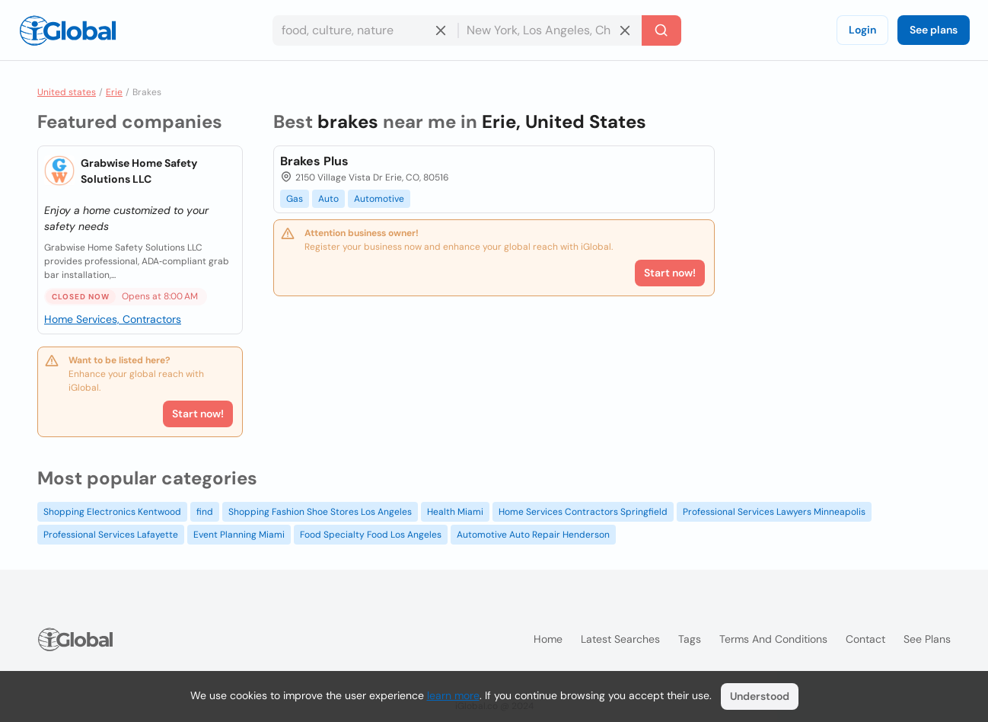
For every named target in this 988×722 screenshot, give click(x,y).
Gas (294, 199)
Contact (865, 639)
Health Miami (455, 512)
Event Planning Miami (239, 535)
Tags (689, 639)
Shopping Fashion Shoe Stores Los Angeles (320, 512)
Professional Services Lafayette (110, 535)
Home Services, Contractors (112, 319)
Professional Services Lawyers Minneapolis (774, 512)
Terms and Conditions (773, 639)
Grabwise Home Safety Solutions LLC (139, 171)
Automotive (379, 199)
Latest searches (620, 639)
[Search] (661, 30)
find (204, 512)
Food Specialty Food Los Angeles (370, 535)
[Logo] (67, 30)
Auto (328, 199)
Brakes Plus (314, 161)
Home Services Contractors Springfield (583, 512)
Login (862, 30)
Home (548, 639)
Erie (114, 92)
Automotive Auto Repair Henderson (533, 535)
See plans (934, 30)
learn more (453, 695)
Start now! (198, 413)
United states (66, 92)
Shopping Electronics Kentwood (112, 512)
